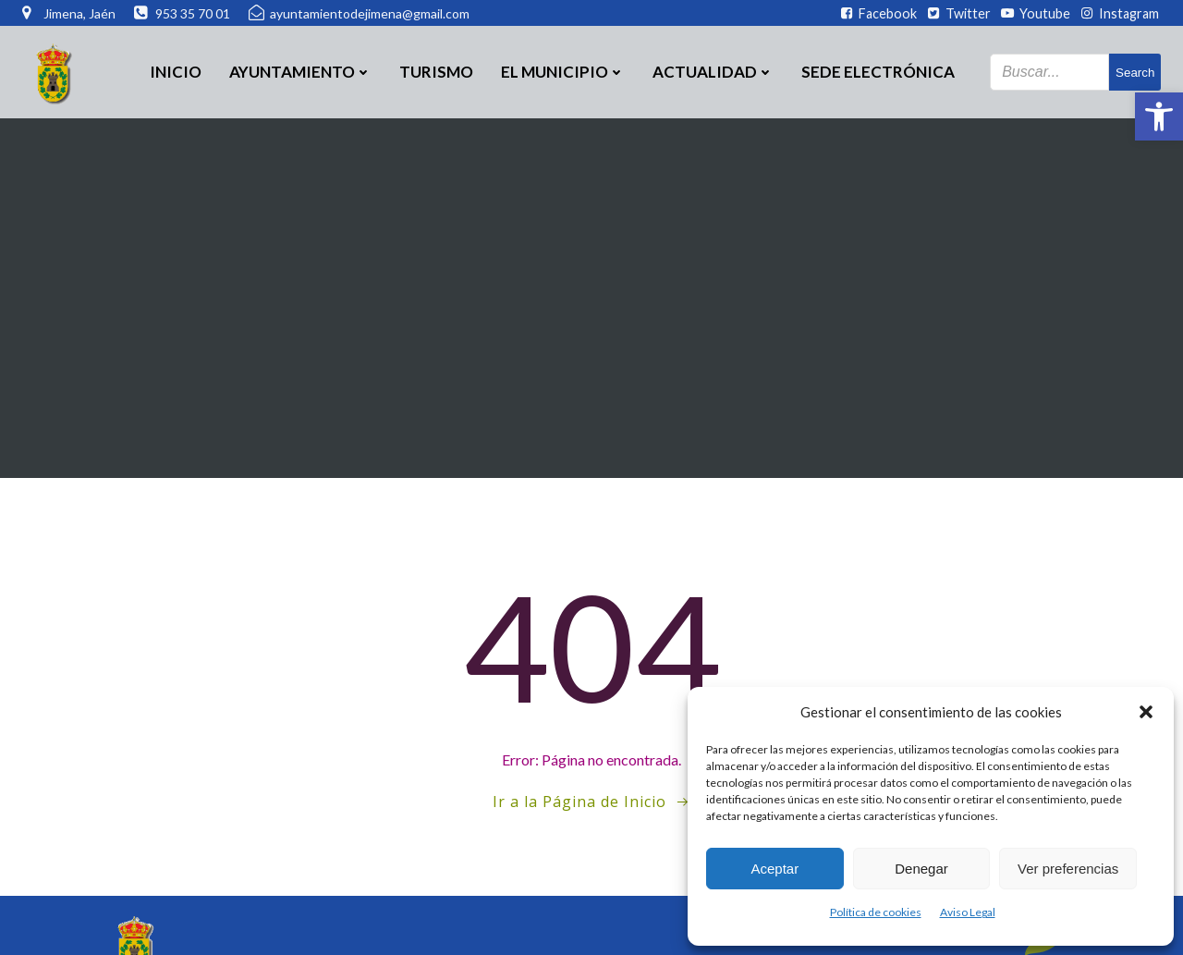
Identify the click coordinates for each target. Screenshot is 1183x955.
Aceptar (774, 868)
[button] (1159, 116)
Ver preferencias (1068, 868)
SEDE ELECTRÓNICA (878, 71)
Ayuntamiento (300, 71)
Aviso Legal (967, 912)
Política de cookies (875, 912)
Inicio (175, 71)
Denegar (921, 868)
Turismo (436, 71)
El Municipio (563, 71)
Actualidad (713, 71)
